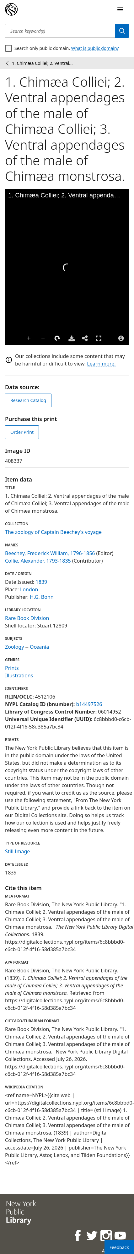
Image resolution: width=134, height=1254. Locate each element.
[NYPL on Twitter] (92, 1236)
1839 (41, 582)
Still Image (17, 851)
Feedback (119, 1247)
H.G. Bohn (41, 596)
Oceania (39, 646)
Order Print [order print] (22, 432)
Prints (12, 668)
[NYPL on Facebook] (78, 1236)
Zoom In (29, 338)
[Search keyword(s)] (60, 31)
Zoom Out (43, 338)
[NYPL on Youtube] (121, 1236)
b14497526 (89, 704)
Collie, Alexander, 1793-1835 (38, 560)
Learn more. (101, 363)
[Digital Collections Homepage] (11, 9)
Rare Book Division (27, 618)
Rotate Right (57, 338)
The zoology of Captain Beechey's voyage (53, 532)
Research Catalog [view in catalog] (28, 400)
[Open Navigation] (120, 9)
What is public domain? (95, 48)
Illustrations (19, 675)
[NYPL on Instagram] (106, 1236)
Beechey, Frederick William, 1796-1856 (50, 553)
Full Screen (98, 338)
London (29, 589)
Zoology (14, 646)
